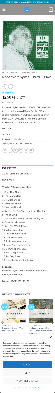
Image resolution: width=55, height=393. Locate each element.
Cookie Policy (18, 388)
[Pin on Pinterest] (26, 150)
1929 (15, 143)
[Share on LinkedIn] (31, 150)
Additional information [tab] (16, 174)
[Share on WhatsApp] (4, 150)
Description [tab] (9, 168)
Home (5, 72)
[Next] (52, 328)
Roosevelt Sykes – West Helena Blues (12, 329)
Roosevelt (28, 143)
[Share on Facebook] (10, 150)
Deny (27, 372)
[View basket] (51, 9)
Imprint (28, 388)
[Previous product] (10, 86)
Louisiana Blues (28, 72)
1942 (20, 143)
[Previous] (2, 328)
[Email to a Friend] (20, 150)
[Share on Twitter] (15, 150)
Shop (14, 72)
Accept (27, 364)
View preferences (27, 380)
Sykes (9, 143)
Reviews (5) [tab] (8, 180)
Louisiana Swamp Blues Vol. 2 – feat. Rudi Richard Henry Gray (40, 330)
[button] (50, 337)
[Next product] (4, 86)
